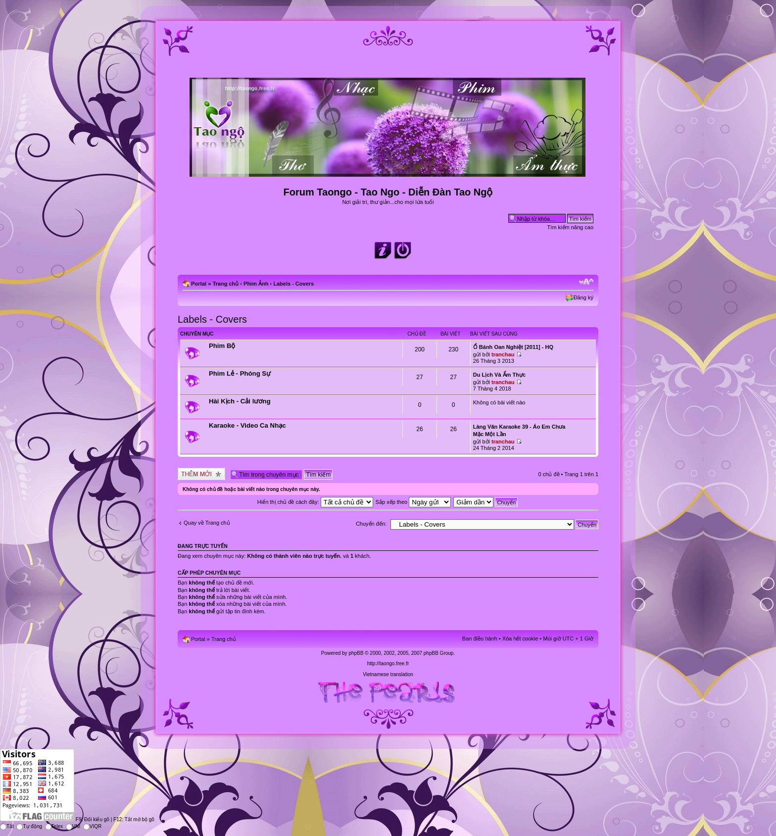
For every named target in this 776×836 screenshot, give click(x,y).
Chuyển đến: (371, 524)
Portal (198, 284)
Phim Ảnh (255, 284)
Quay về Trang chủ (207, 523)
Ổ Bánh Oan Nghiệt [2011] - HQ (513, 347)
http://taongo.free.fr (388, 663)
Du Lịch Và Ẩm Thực (499, 375)
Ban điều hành (479, 638)
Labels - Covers (293, 284)
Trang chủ (225, 284)
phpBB (355, 653)
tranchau (502, 354)
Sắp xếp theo (413, 502)
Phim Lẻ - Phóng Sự (240, 373)
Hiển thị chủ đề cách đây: (315, 502)
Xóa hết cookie (520, 638)
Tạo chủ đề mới (201, 474)
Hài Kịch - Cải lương (239, 401)
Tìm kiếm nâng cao (570, 227)
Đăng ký (583, 297)
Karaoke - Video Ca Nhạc (247, 425)
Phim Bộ (222, 345)
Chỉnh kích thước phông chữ (586, 281)
